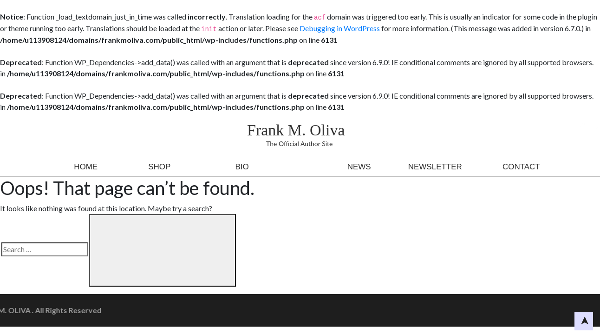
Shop (159, 166)
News (359, 166)
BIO (241, 166)
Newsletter (435, 166)
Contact (521, 166)
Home (86, 166)
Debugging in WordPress (340, 28)
